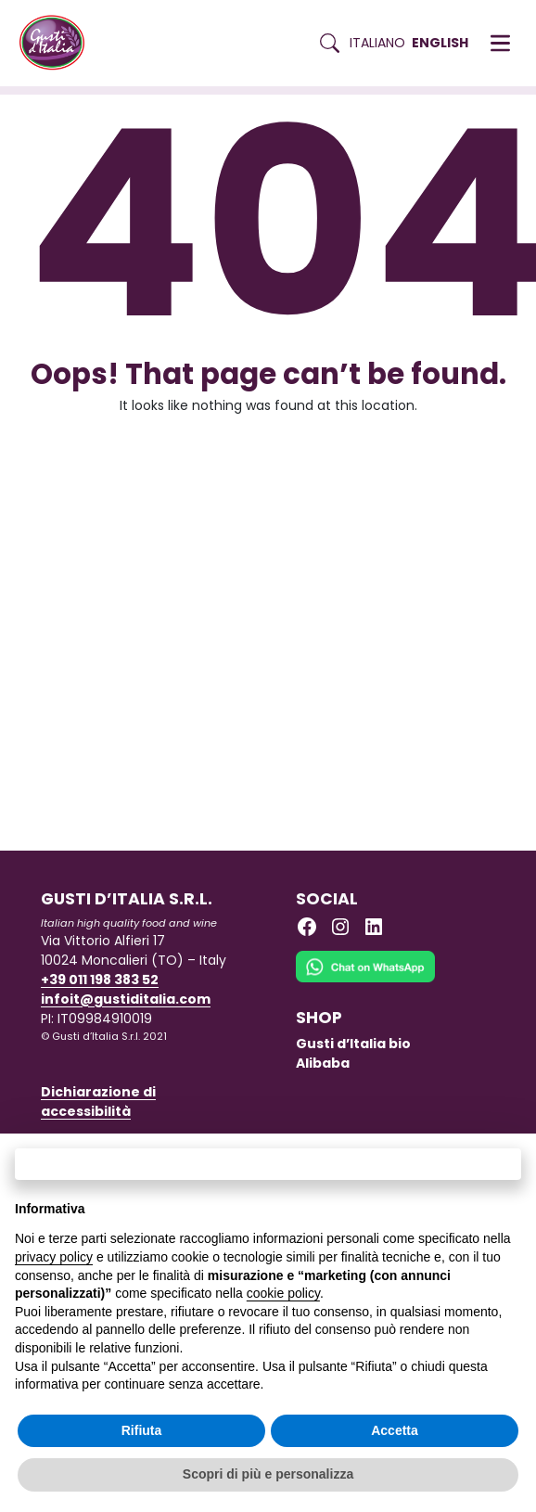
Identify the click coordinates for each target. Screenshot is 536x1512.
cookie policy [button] (283, 1293)
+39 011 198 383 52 (100, 979)
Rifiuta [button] (141, 1430)
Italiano (377, 42)
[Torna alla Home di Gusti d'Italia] (58, 43)
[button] (500, 43)
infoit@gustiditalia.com (126, 999)
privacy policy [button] (54, 1256)
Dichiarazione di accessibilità (98, 1102)
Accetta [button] (394, 1430)
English (440, 42)
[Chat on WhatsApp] (365, 978)
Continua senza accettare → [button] (267, 1164)
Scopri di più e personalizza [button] (268, 1474)
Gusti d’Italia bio (353, 1043)
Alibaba (323, 1063)
